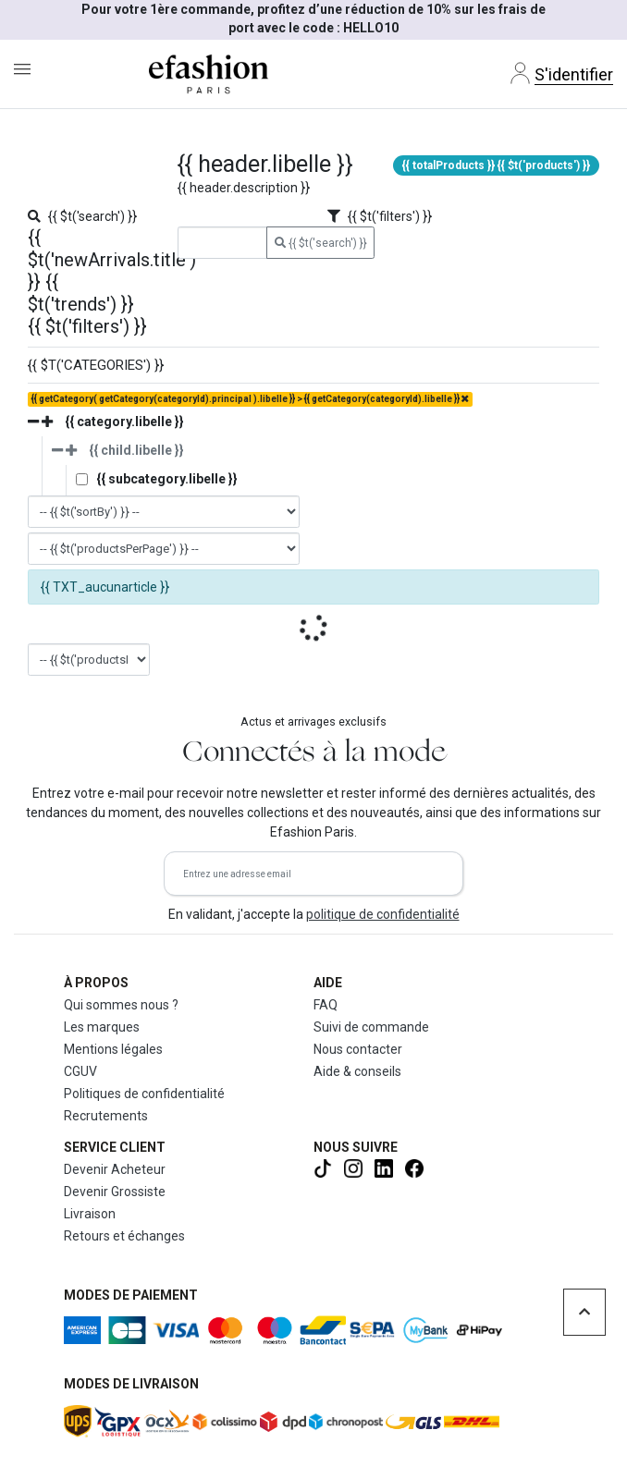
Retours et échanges (124, 1236)
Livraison (90, 1213)
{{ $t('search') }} (321, 243)
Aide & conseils (357, 1071)
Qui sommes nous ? (121, 1004)
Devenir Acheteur (115, 1169)
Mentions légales (113, 1049)
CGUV (80, 1071)
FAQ (326, 1004)
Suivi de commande (371, 1027)
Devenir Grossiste (115, 1191)
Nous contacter (358, 1049)
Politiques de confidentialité (144, 1093)
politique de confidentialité (383, 914)
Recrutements (106, 1115)
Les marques (102, 1027)
